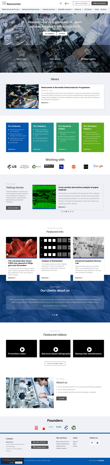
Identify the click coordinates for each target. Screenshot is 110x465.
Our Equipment (49, 33)
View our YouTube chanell (55, 363)
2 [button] (64, 211)
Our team (61, 398)
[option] (12, 167)
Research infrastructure (31, 9)
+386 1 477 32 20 (40, 442)
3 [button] (66, 211)
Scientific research (65, 9)
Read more (44, 103)
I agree (11, 462)
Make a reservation (100, 3)
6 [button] (72, 211)
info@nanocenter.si (40, 447)
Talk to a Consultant (81, 3)
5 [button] (70, 211)
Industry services (50, 9)
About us (79, 9)
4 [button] (68, 211)
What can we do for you (11, 9)
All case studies (13, 208)
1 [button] (62, 211)
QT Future (88, 9)
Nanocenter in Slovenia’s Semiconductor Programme (65, 87)
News (97, 9)
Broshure (62, 33)
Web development (96, 460)
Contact (103, 9)
